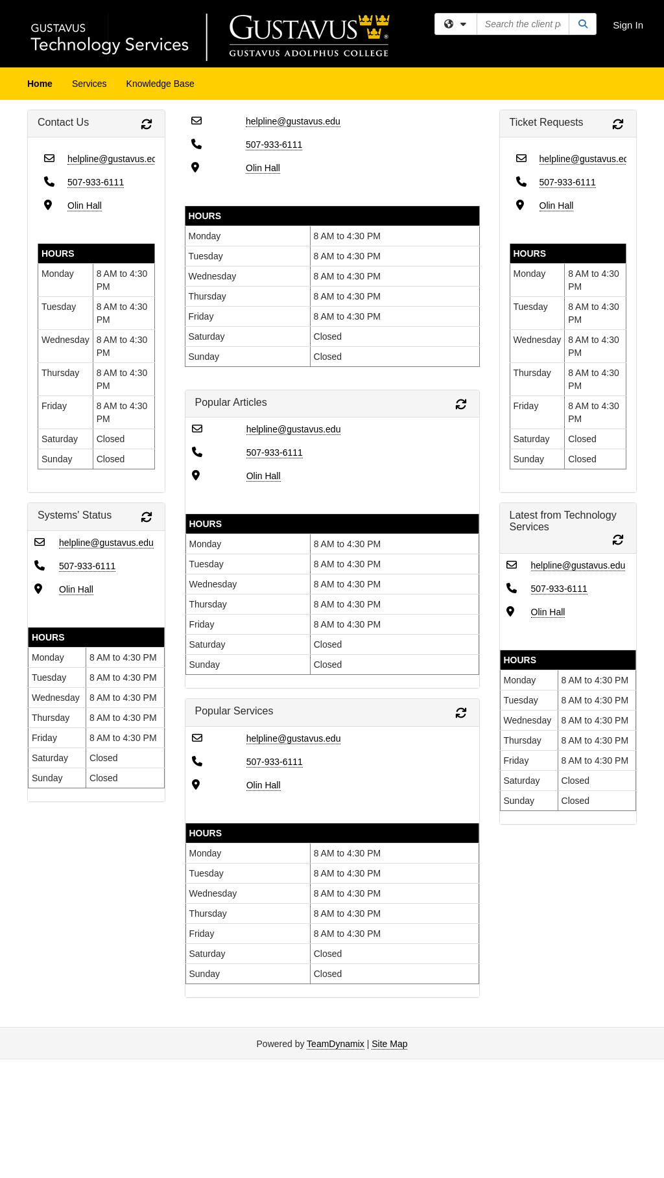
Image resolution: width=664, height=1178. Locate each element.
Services (89, 83)
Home (40, 83)
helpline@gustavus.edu (114, 159)
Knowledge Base (160, 83)
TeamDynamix (335, 1044)
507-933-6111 (95, 182)
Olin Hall (84, 205)
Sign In (628, 24)
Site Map (389, 1044)
